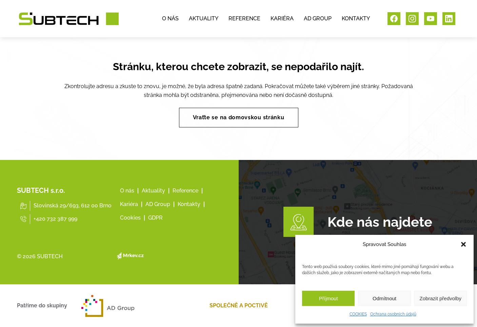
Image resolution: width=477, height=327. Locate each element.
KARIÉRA (282, 18)
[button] (463, 244)
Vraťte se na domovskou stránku (238, 117)
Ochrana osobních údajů (393, 314)
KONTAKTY (356, 18)
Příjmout (328, 298)
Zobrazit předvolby (440, 298)
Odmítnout (384, 298)
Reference (185, 190)
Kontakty (189, 204)
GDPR (155, 217)
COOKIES (358, 314)
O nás (127, 190)
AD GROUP (318, 18)
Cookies (130, 217)
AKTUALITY (203, 18)
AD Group (157, 204)
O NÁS (170, 18)
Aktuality (153, 190)
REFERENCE (244, 18)
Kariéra (129, 204)
